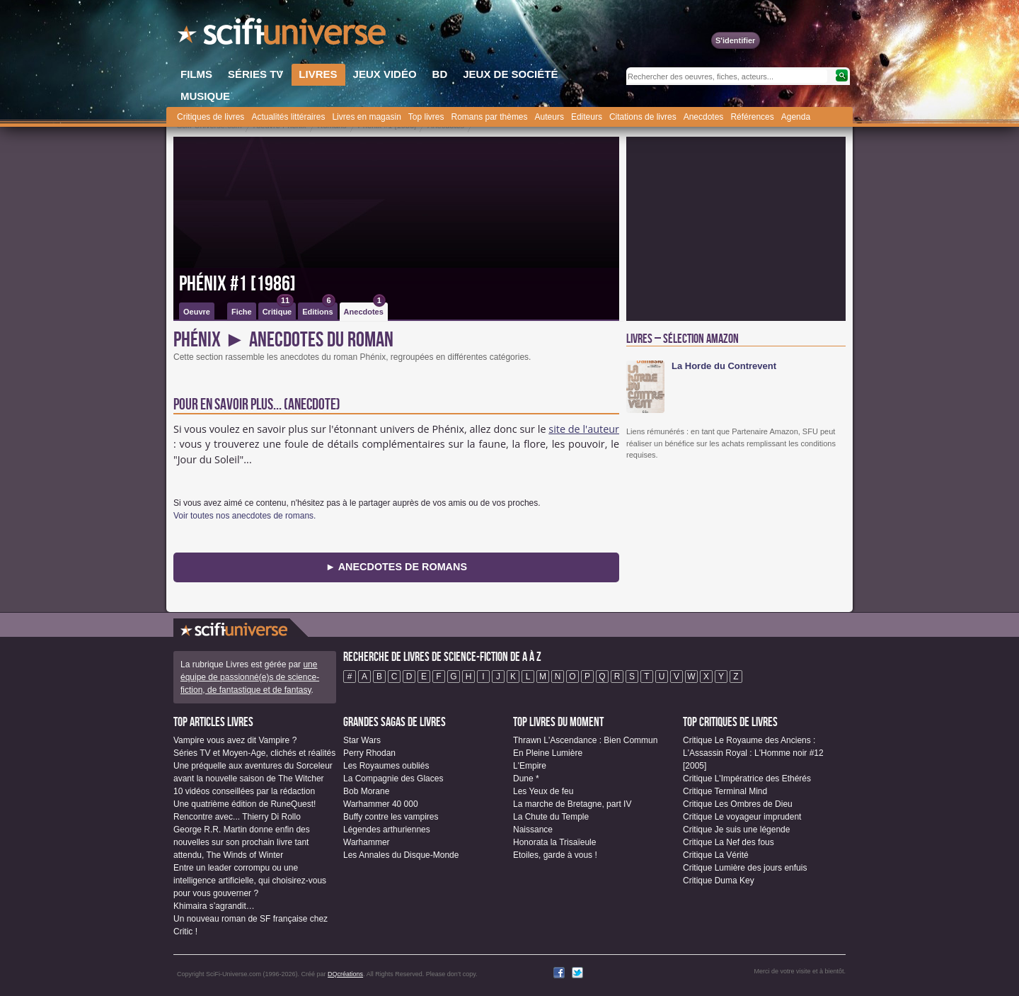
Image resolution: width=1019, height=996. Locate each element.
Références (751, 117)
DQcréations (345, 974)
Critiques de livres (210, 117)
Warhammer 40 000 (380, 804)
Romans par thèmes (489, 117)
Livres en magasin (366, 117)
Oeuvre (196, 311)
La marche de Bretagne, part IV (572, 804)
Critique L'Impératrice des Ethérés (747, 778)
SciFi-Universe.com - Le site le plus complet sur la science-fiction (283, 35)
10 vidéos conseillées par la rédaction (244, 791)
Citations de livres (643, 117)
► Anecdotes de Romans (396, 566)
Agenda (795, 117)
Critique (278, 309)
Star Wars (362, 740)
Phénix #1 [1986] (237, 284)
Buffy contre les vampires (391, 817)
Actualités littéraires (288, 117)
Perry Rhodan (369, 753)
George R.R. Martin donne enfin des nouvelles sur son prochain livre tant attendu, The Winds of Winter (241, 842)
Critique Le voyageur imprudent (742, 817)
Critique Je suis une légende (736, 829)
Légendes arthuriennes (386, 829)
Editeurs (586, 117)
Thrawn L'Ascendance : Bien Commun (585, 740)
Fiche (241, 311)
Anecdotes (704, 117)
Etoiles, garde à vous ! (555, 855)
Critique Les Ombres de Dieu (738, 804)
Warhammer (366, 842)
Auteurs (549, 117)
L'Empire (529, 766)
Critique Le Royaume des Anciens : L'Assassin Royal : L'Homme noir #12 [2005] (753, 753)
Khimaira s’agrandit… (214, 906)
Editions (318, 309)
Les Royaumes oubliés (386, 766)
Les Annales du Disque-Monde (401, 855)
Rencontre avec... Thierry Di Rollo (237, 817)
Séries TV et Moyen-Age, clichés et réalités (254, 753)
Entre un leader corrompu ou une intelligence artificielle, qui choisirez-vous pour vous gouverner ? (249, 880)
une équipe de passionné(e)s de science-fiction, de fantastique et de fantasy (249, 677)
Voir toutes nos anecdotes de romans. (244, 516)
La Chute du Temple (551, 817)
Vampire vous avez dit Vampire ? (235, 740)
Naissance (533, 829)
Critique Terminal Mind (725, 791)
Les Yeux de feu (543, 791)
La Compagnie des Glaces (393, 778)
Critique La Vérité (716, 855)
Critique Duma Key (718, 880)
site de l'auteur (583, 429)
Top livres (426, 117)
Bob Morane (366, 791)
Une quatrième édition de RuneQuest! (244, 804)
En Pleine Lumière (547, 753)
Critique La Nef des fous (728, 842)
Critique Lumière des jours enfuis (745, 868)
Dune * (526, 778)
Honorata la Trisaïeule (554, 842)
